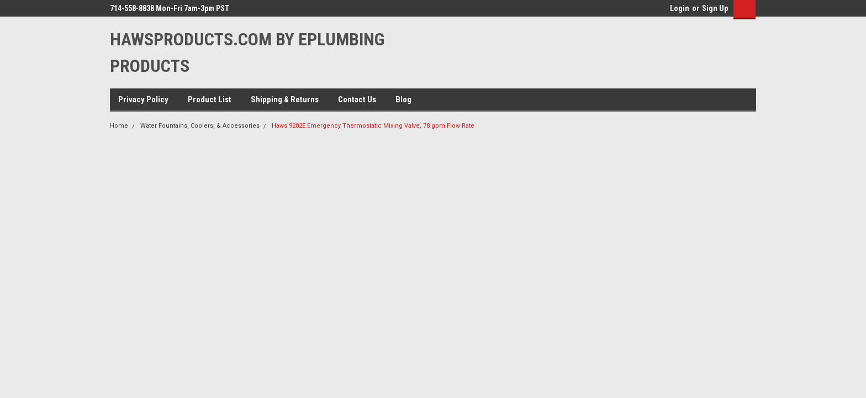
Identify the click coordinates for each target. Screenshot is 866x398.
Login (679, 8)
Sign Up (715, 8)
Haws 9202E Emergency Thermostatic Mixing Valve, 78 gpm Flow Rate (373, 125)
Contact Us (357, 99)
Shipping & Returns (285, 99)
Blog (403, 99)
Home (119, 125)
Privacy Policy (143, 99)
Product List (209, 99)
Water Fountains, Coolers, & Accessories (200, 125)
